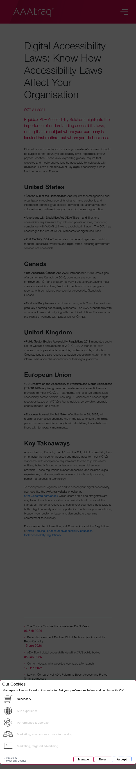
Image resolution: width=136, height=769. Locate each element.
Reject (103, 759)
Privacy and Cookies (15, 759)
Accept (122, 759)
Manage (83, 759)
